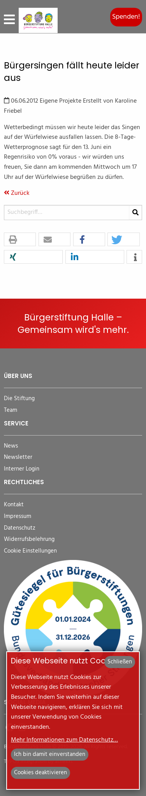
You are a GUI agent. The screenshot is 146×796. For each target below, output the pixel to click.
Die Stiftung (19, 399)
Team (10, 410)
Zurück (17, 193)
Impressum (17, 517)
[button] (19, 240)
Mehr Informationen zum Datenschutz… (64, 740)
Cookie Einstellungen (30, 551)
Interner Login (21, 469)
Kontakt (14, 505)
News (11, 446)
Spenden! (126, 17)
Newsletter (18, 457)
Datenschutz (19, 528)
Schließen (119, 662)
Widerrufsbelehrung (29, 539)
